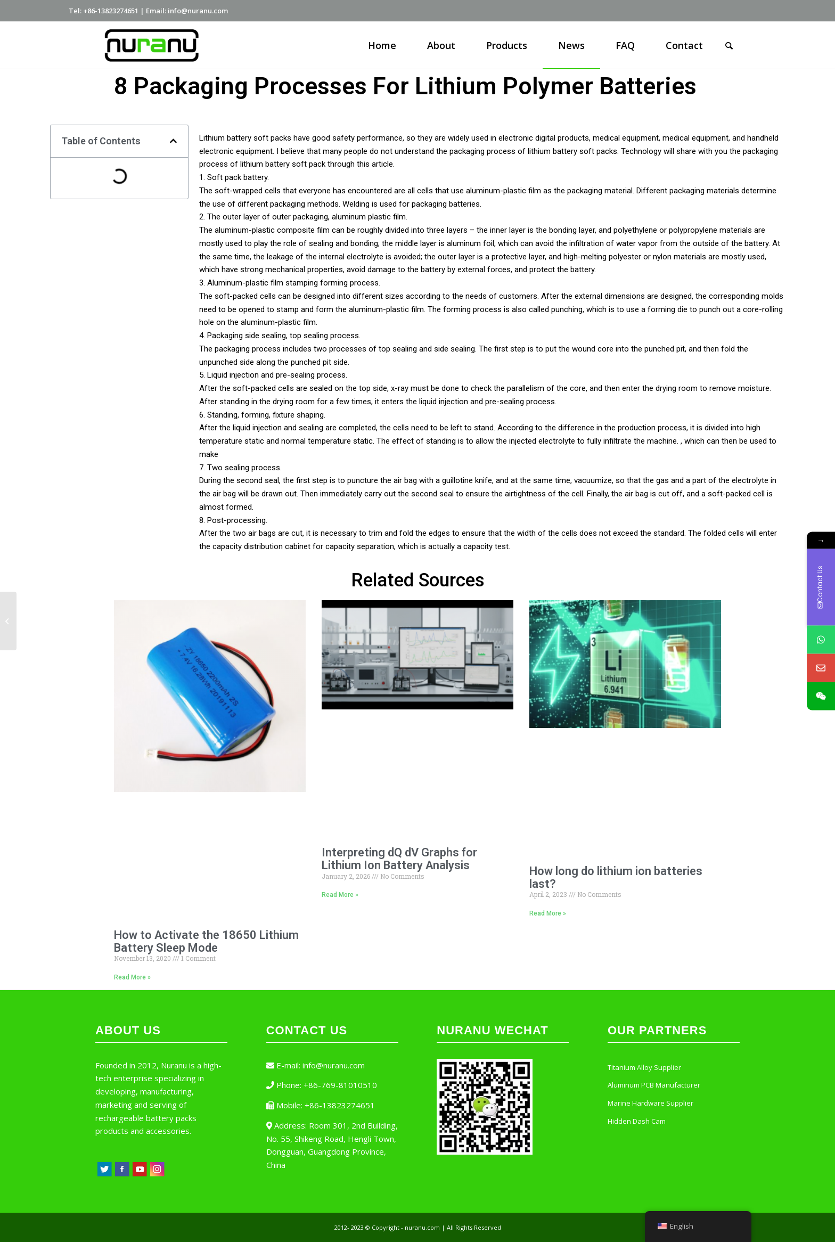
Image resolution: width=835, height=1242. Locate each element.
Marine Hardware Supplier (650, 1103)
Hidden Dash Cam (637, 1121)
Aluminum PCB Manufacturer (654, 1085)
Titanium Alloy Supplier (644, 1067)
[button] (173, 141)
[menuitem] (382, 45)
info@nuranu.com (333, 1065)
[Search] (729, 45)
